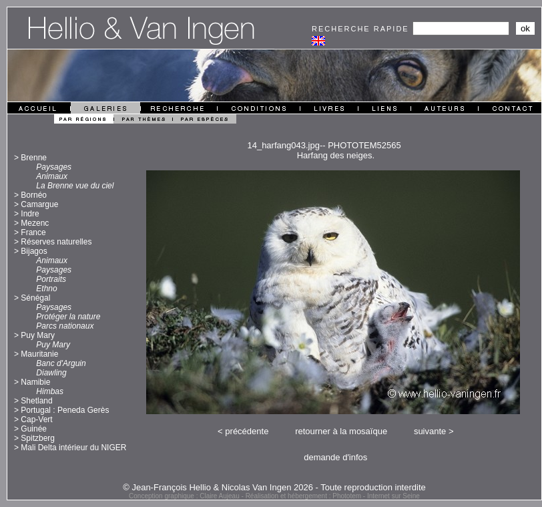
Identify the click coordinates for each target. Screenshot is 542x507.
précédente (246, 431)
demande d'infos (335, 457)
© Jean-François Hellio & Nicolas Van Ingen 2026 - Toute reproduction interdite (274, 487)
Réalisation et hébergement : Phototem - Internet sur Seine (333, 496)
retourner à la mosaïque (341, 431)
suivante (430, 431)
